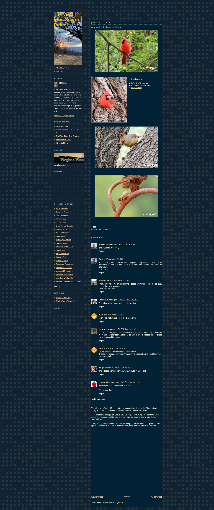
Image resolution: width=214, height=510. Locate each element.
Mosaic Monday (62, 233)
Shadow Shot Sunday (64, 247)
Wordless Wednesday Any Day (68, 281)
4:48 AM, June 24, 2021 (114, 259)
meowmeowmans (107, 329)
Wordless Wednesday (65, 278)
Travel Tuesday (62, 261)
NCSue (102, 348)
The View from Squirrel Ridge (68, 19)
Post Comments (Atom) (113, 502)
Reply (101, 251)
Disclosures (60, 71)
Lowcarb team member (109, 382)
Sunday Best (61, 257)
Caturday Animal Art (64, 212)
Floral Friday (61, 219)
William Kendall (106, 244)
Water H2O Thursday (64, 268)
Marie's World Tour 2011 (65, 301)
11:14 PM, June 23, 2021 (124, 244)
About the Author (63, 68)
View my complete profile (64, 115)
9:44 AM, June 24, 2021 (114, 314)
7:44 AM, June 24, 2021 (128, 300)
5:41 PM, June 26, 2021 (131, 382)
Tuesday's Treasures (64, 264)
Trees (105, 229)
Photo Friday (61, 236)
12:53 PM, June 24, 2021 (126, 329)
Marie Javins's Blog (64, 298)
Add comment (98, 399)
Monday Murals (62, 229)
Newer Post (97, 497)
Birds (100, 229)
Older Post (156, 497)
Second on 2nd (62, 243)
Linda (64, 83)
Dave (101, 259)
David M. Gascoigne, (108, 300)
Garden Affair (61, 222)
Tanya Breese (105, 367)
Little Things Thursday (65, 226)
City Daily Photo (62, 215)
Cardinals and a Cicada (109, 27)
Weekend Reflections (64, 271)
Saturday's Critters (63, 240)
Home (127, 497)
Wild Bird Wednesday (64, 274)
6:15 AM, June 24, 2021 (120, 280)
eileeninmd (104, 280)
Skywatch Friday (62, 254)
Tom (101, 314)
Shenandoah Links (63, 139)
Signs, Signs (61, 250)
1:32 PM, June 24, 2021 (116, 348)
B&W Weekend (62, 208)
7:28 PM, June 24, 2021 (122, 367)
